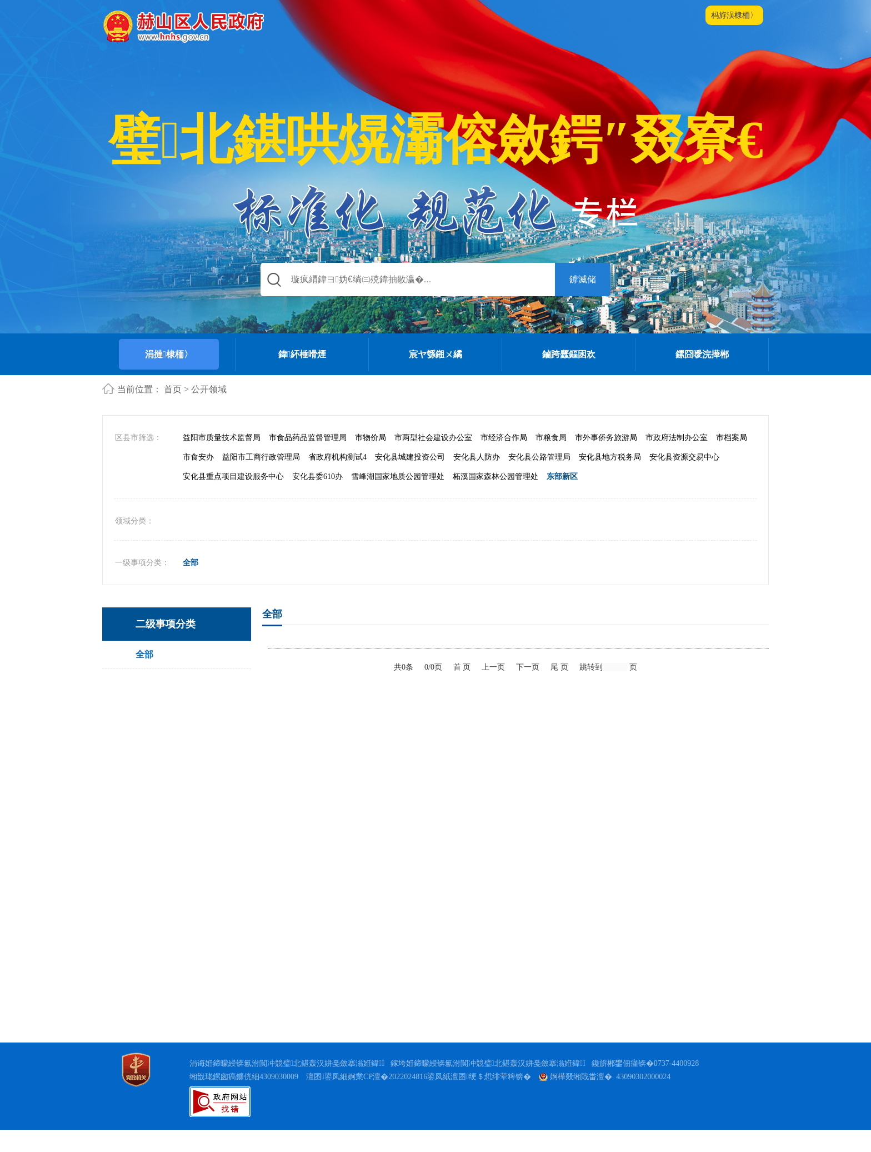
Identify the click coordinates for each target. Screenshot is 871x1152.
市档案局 (731, 460)
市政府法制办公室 (676, 460)
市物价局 (370, 460)
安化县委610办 (317, 499)
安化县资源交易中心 (684, 479)
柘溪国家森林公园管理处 (495, 499)
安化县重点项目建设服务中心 (233, 499)
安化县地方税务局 (610, 479)
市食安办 (198, 479)
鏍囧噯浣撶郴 (702, 354)
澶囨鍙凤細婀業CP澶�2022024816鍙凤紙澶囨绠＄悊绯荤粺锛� (418, 1099)
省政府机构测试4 (337, 479)
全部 (190, 585)
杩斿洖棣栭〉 (734, 15)
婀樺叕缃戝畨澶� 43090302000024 (604, 1099)
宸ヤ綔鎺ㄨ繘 (435, 354)
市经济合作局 (503, 460)
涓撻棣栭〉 (169, 354)
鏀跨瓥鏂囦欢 (568, 354)
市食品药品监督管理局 (308, 460)
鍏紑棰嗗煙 (302, 354)
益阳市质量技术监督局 (222, 460)
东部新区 (562, 499)
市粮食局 (551, 460)
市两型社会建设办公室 (433, 460)
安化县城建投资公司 (410, 479)
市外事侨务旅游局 (606, 460)
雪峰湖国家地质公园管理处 (397, 499)
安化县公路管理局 (539, 479)
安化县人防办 (476, 479)
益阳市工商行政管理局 (261, 479)
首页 (173, 389)
